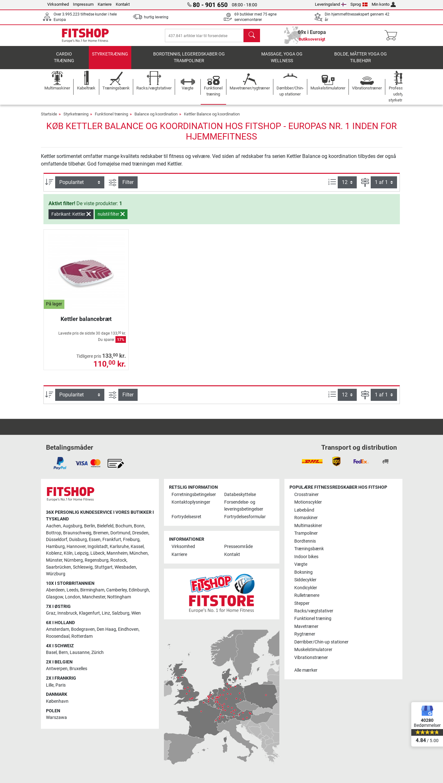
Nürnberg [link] (73, 560)
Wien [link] (136, 613)
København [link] (57, 701)
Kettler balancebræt (86, 323)
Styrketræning (110, 58)
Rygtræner (304, 634)
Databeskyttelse (240, 494)
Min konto (384, 4)
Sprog (359, 4)
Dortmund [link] (120, 533)
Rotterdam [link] (82, 636)
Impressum (83, 4)
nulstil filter (111, 218)
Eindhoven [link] (128, 629)
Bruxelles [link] (78, 668)
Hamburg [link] (55, 546)
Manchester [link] (93, 597)
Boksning (303, 572)
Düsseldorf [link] (56, 539)
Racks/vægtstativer (313, 611)
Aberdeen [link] (55, 590)
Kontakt (123, 4)
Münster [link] (54, 560)
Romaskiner (306, 517)
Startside (49, 118)
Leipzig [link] (81, 553)
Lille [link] (50, 685)
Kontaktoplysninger (191, 502)
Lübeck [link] (97, 553)
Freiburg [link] (131, 539)
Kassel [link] (137, 546)
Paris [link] (60, 685)
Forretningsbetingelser (194, 494)
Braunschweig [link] (77, 533)
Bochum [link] (123, 526)
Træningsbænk (309, 548)
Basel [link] (51, 652)
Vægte (300, 564)
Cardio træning (64, 62)
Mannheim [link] (117, 553)
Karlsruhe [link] (119, 546)
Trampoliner (306, 533)
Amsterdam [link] (57, 629)
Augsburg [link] (72, 526)
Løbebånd (304, 510)
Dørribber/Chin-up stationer (321, 642)
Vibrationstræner (311, 657)
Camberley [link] (116, 590)
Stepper (301, 603)
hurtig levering (156, 17)
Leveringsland (331, 4)
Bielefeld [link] (105, 526)
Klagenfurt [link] (89, 613)
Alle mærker (305, 670)
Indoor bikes (306, 556)
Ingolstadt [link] (98, 546)
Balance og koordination (156, 118)
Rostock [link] (118, 560)
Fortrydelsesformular (245, 516)
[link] (60, 463)
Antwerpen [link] (57, 668)
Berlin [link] (89, 526)
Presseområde (238, 546)
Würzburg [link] (55, 574)
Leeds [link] (72, 590)
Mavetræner (306, 626)
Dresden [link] (140, 533)
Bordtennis (305, 541)
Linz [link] (106, 613)
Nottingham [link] (119, 597)
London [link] (72, 597)
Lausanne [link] (79, 652)
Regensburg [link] (96, 560)
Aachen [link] (53, 526)
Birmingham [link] (92, 590)
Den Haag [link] (106, 629)
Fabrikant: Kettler (71, 218)
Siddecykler (305, 580)
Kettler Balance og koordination (212, 118)
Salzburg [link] (120, 613)
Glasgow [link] (54, 597)
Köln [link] (68, 553)
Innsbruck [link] (67, 613)
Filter (128, 187)
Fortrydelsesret (186, 516)
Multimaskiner (308, 525)
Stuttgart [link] (103, 567)
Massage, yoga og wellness (282, 62)
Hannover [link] (76, 546)
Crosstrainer (306, 494)
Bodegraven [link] (83, 629)
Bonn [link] (139, 526)
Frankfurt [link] (111, 539)
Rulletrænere (306, 595)
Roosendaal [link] (57, 636)
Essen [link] (95, 539)
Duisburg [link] (78, 539)
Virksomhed (58, 4)
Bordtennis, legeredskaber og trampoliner (189, 62)
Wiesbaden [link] (125, 567)
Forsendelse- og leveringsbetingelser (243, 505)
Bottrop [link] (53, 533)
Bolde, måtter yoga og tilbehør (360, 62)
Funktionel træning (111, 118)
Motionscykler (308, 502)
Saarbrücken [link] (58, 567)
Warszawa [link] (56, 717)
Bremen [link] (100, 533)
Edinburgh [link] (139, 590)
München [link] (138, 553)
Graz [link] (50, 613)
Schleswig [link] (83, 567)
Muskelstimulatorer (313, 649)
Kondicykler (305, 588)
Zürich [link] (97, 652)
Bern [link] (63, 652)
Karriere (105, 4)
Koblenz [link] (54, 553)
